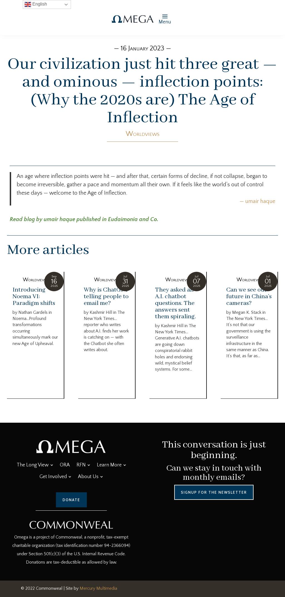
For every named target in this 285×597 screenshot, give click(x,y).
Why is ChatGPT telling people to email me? (106, 296)
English (35, 4)
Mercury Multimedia (98, 588)
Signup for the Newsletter (214, 492)
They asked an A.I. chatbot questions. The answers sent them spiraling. (175, 303)
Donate (71, 500)
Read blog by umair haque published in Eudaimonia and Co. (84, 219)
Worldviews (142, 134)
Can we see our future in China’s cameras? (249, 296)
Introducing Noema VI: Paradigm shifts (34, 296)
